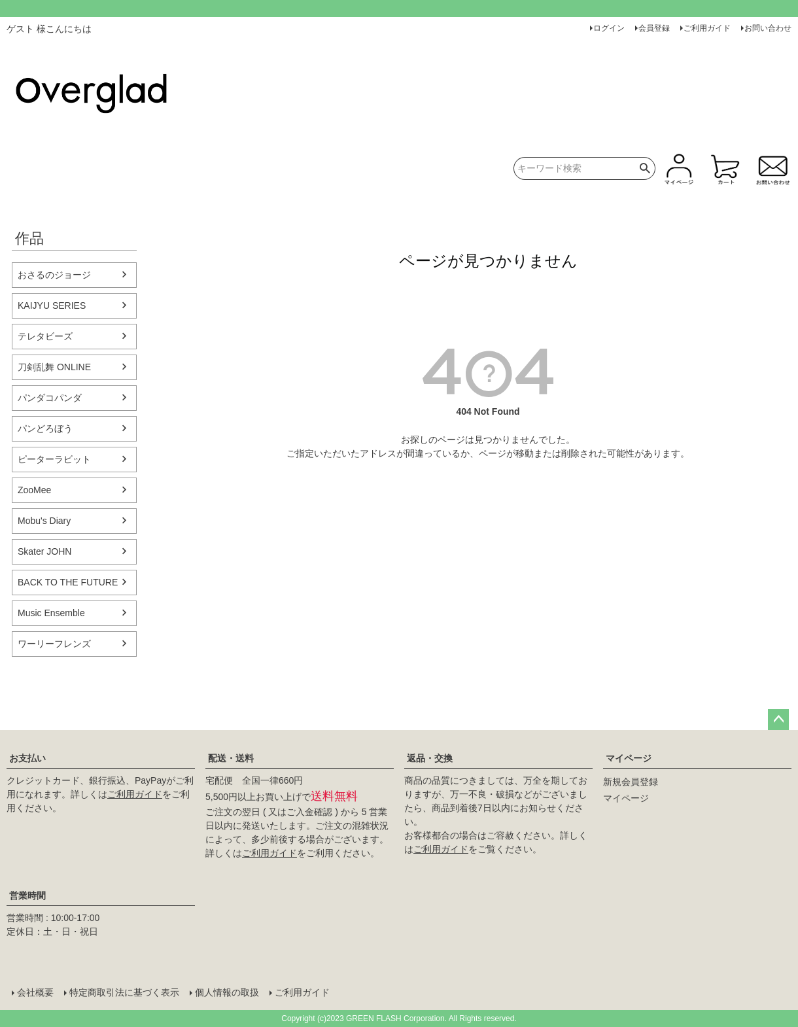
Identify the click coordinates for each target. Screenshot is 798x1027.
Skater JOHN (44, 551)
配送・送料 (231, 758)
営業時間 (27, 895)
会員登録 (654, 28)
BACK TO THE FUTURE (68, 582)
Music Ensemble (51, 613)
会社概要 (35, 992)
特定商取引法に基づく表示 (124, 992)
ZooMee (34, 490)
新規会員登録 (630, 781)
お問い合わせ (767, 28)
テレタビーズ (45, 336)
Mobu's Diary (44, 520)
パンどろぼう (45, 428)
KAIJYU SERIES (52, 305)
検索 (645, 168)
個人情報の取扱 (227, 992)
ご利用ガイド (707, 28)
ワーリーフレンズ (54, 643)
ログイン (609, 28)
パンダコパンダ (50, 397)
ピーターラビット (54, 459)
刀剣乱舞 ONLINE (54, 367)
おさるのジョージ (54, 275)
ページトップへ (778, 719)
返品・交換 (430, 758)
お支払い (27, 758)
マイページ (628, 758)
